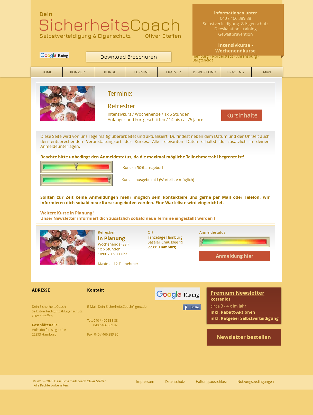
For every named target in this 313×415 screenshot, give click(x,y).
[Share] (192, 307)
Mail (226, 197)
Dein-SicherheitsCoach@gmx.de (122, 306)
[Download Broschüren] (128, 57)
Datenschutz (175, 381)
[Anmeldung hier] (234, 256)
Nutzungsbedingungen (255, 381)
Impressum (145, 381)
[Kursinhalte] (241, 115)
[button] (244, 306)
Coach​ (109, 24)
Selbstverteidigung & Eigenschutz (85, 36)
